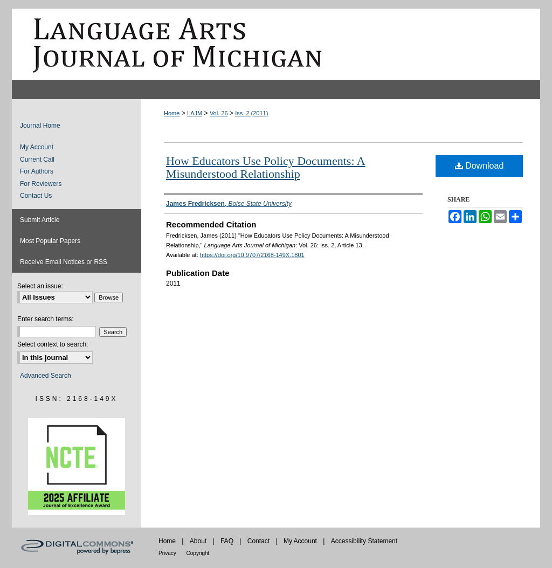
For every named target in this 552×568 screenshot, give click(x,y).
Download (479, 165)
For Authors (36, 171)
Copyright (198, 553)
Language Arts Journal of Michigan (276, 44)
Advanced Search (45, 375)
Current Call (37, 159)
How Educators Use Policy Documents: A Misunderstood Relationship (265, 167)
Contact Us (36, 195)
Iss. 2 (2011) (251, 113)
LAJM (194, 113)
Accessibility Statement (364, 541)
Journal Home (40, 125)
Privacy (168, 553)
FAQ (227, 541)
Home (172, 113)
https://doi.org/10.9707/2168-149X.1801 (252, 255)
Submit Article (39, 220)
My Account (36, 147)
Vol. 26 (219, 113)
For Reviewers (40, 184)
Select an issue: (40, 286)
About (199, 541)
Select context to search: (52, 344)
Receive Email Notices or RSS (63, 262)
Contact (259, 541)
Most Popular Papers (50, 241)
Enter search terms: (45, 319)
